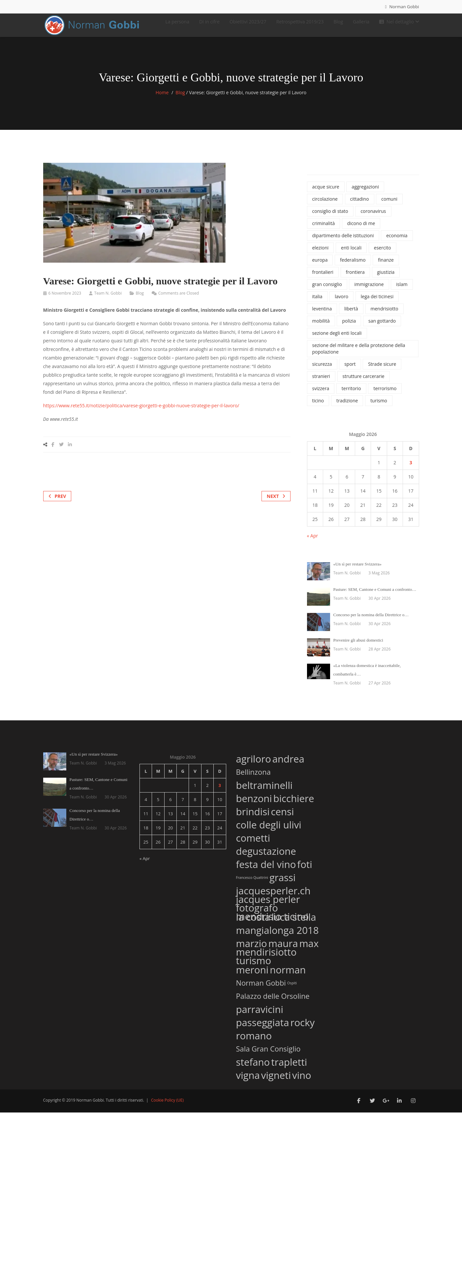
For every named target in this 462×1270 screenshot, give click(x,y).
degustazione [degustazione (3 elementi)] (266, 856)
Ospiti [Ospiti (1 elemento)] (292, 989)
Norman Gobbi (402, 7)
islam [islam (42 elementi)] (401, 291)
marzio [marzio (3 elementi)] (251, 948)
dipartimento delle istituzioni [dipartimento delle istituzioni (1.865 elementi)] (343, 242)
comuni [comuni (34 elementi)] (389, 205)
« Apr (312, 542)
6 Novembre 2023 (64, 300)
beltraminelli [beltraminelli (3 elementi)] (264, 790)
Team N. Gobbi (108, 300)
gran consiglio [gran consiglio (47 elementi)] (327, 291)
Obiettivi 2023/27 (248, 25)
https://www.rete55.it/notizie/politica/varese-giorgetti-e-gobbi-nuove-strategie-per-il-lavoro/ (141, 412)
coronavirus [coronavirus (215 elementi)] (373, 218)
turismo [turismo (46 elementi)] (378, 407)
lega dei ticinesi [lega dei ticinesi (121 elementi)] (377, 303)
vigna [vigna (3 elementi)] (248, 1080)
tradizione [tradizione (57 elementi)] (347, 407)
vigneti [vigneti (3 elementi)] (276, 1080)
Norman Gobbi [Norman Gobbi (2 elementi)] (261, 989)
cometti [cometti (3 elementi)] (253, 843)
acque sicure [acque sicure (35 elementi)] (325, 193)
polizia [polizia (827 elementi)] (349, 327)
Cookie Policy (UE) (167, 1107)
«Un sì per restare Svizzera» (357, 570)
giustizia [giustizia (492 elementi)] (386, 278)
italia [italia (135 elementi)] (317, 303)
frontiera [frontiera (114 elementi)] (355, 278)
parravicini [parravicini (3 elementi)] (259, 1014)
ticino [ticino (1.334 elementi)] (318, 407)
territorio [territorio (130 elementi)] (351, 395)
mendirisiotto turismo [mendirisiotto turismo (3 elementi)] (266, 962)
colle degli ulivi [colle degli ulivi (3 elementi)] (268, 830)
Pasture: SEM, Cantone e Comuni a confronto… (374, 595)
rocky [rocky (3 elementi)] (302, 1028)
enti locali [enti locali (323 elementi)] (351, 254)
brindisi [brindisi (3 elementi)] (253, 817)
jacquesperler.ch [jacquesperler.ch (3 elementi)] (273, 896)
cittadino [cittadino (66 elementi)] (359, 205)
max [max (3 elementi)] (309, 948)
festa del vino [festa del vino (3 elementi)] (266, 869)
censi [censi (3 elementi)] (282, 817)
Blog (338, 25)
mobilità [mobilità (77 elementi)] (321, 327)
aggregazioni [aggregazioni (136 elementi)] (365, 193)
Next (276, 503)
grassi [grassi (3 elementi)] (282, 883)
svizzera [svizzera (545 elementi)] (320, 395)
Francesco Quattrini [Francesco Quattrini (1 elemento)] (252, 884)
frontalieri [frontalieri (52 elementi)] (322, 278)
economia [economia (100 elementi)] (396, 242)
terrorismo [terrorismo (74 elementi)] (384, 395)
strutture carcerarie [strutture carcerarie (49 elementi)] (364, 383)
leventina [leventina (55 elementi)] (322, 315)
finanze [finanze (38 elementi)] (386, 266)
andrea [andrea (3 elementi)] (288, 764)
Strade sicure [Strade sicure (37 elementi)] (382, 370)
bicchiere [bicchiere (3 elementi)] (293, 803)
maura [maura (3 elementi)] (283, 948)
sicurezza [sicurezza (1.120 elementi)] (322, 370)
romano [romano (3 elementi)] (254, 1041)
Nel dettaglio (399, 25)
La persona (177, 25)
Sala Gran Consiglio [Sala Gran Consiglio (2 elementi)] (268, 1055)
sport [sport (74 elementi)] (349, 370)
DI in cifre (209, 25)
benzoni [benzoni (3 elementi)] (254, 803)
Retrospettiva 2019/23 (300, 25)
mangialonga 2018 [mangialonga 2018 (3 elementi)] (277, 935)
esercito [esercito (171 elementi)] (382, 254)
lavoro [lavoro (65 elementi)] (341, 303)
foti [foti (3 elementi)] (304, 869)
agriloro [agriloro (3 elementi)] (253, 764)
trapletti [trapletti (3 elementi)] (289, 1067)
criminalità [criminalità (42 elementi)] (323, 230)
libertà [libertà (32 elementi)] (351, 315)
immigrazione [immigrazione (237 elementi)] (369, 291)
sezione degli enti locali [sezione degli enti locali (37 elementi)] (337, 339)
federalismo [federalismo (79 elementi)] (353, 266)
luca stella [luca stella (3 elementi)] (293, 922)
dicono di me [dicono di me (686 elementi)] (361, 230)
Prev (57, 503)
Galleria (361, 25)
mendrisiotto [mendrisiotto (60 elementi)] (384, 315)
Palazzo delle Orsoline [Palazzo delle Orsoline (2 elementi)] (273, 1002)
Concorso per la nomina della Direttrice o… (371, 621)
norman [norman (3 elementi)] (288, 975)
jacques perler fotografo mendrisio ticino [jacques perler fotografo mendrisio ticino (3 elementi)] (272, 914)
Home (162, 99)
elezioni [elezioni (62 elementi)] (320, 254)
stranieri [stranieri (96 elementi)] (321, 383)
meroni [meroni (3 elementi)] (252, 975)
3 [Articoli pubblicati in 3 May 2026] (411, 469)
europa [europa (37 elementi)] (320, 266)
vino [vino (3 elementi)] (301, 1080)
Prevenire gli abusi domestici (358, 646)
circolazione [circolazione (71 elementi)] (325, 205)
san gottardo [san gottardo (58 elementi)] (382, 327)
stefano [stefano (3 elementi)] (253, 1067)
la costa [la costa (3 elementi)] (253, 922)
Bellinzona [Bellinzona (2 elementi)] (253, 778)
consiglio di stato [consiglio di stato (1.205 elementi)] (330, 218)
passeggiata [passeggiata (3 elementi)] (262, 1028)
